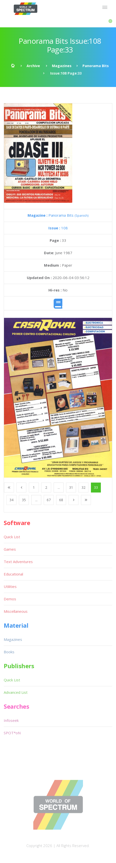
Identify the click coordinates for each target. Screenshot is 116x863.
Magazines (62, 65)
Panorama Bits (95, 65)
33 (96, 487)
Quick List (12, 536)
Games (10, 549)
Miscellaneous (16, 611)
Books (9, 651)
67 (49, 499)
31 (71, 487)
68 (61, 499)
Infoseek (11, 720)
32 (83, 487)
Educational (13, 574)
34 (11, 499)
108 (58, 227)
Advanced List (16, 692)
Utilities (10, 586)
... (59, 487)
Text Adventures (18, 561)
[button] (110, 21)
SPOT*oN (12, 732)
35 (24, 499)
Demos (10, 598)
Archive (33, 65)
